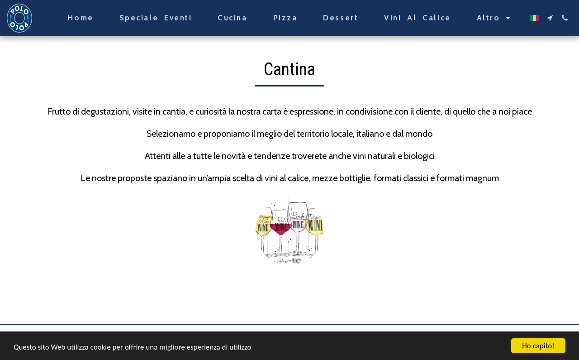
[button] (550, 18)
